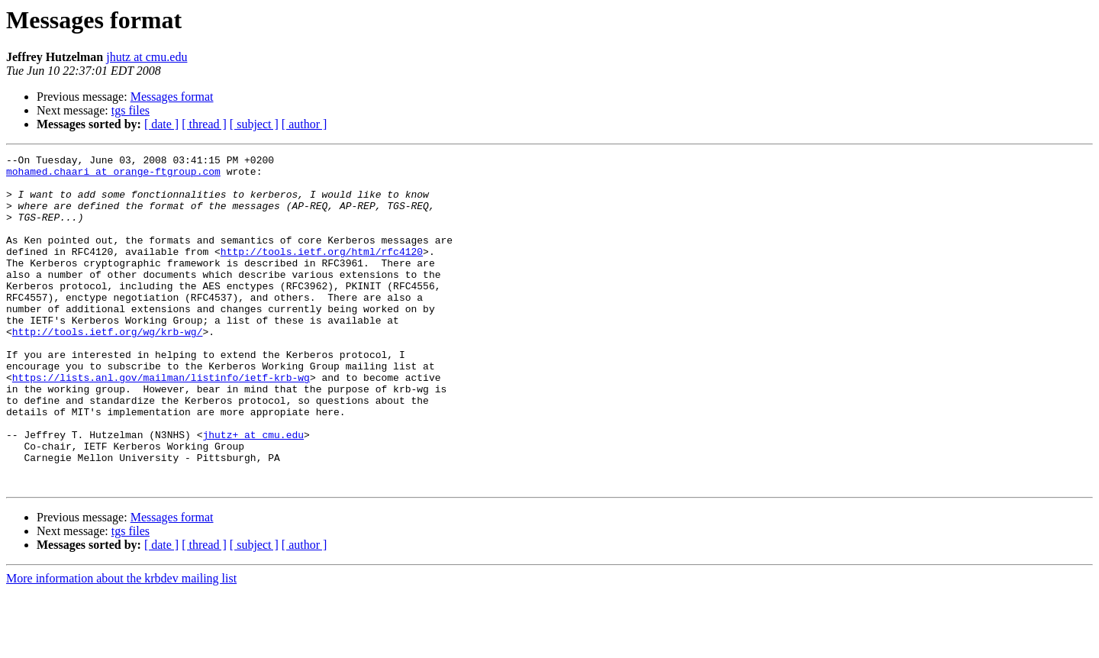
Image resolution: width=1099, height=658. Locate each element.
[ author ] (304, 124)
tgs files (130, 110)
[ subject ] (254, 124)
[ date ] (161, 124)
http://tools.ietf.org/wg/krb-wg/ (107, 368)
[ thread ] (204, 124)
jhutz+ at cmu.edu (253, 491)
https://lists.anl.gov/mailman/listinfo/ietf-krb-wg (161, 423)
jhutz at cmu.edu (146, 56)
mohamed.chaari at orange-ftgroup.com (113, 175)
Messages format (172, 96)
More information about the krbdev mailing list (121, 644)
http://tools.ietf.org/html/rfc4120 (322, 272)
